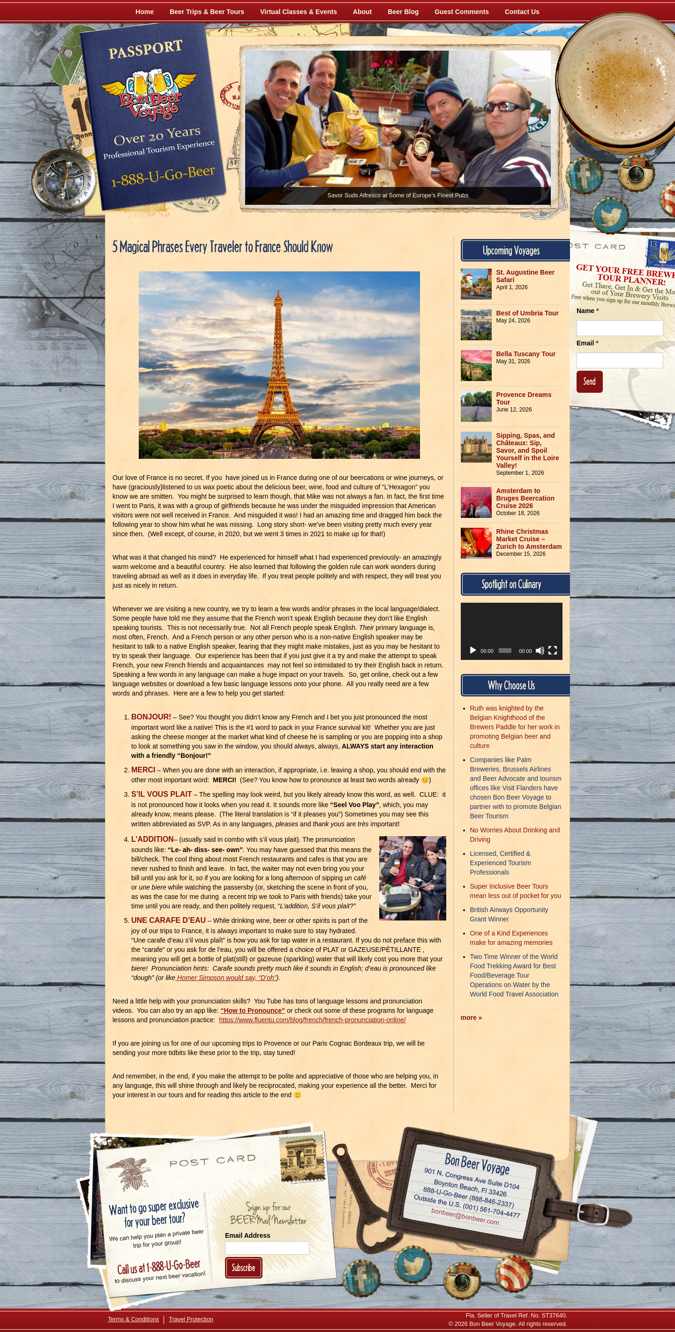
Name (588, 310)
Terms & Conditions (133, 1319)
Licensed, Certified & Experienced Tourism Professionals (500, 863)
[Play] (473, 650)
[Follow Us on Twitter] (610, 215)
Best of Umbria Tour (527, 313)
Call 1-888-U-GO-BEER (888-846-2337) (469, 1196)
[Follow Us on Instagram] (636, 173)
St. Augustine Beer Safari (525, 276)
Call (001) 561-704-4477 (467, 1206)
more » (471, 1017)
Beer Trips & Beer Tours (207, 11)
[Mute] (540, 650)
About (362, 11)
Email (588, 343)
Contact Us (522, 11)
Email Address (247, 1235)
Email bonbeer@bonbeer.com (465, 1218)
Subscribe (243, 1267)
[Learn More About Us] (513, 1274)
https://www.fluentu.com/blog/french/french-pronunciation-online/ (312, 1020)
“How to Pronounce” (252, 1010)
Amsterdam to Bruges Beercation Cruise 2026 (525, 498)
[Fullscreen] (552, 650)
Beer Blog (403, 11)
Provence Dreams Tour (524, 398)
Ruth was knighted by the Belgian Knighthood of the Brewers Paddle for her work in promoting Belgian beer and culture (515, 726)
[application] (512, 631)
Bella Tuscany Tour (526, 354)
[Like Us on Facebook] (584, 176)
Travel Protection (191, 1319)
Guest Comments (462, 11)
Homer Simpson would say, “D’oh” (225, 977)
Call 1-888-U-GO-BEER (161, 179)
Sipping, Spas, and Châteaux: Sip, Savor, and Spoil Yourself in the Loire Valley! (527, 450)
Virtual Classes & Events (298, 11)
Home (144, 11)
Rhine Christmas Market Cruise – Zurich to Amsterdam (529, 539)
